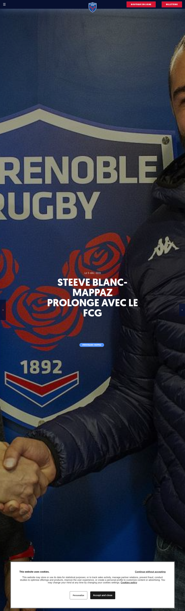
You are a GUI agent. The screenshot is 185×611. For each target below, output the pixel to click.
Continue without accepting (150, 572)
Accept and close (102, 595)
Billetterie (172, 4)
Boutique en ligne (141, 4)
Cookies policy (129, 582)
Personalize (78, 595)
